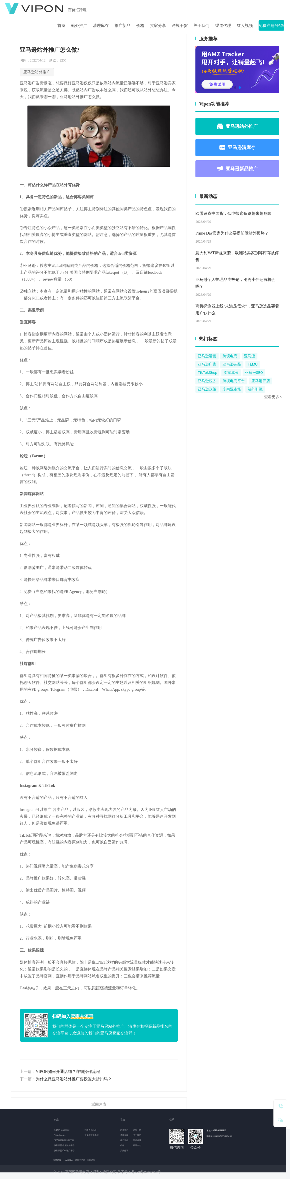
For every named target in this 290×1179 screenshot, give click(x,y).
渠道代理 (223, 25)
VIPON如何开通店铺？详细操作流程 (68, 1071)
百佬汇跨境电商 (92, 1135)
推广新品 (123, 25)
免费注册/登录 (271, 25)
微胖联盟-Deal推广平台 (64, 1150)
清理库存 (101, 25)
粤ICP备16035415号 (146, 1172)
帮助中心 (137, 1145)
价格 (140, 25)
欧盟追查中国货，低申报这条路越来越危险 (233, 213)
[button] (235, 87)
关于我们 (201, 25)
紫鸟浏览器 (80, 1160)
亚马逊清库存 (237, 147)
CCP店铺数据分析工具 (64, 1140)
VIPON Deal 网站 (61, 1130)
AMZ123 (69, 1160)
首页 (61, 25)
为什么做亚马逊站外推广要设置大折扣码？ (74, 1079)
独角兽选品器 (91, 1130)
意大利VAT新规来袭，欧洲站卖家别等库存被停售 (237, 256)
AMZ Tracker (60, 1135)
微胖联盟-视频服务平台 (64, 1145)
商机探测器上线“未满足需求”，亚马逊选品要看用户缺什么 (237, 309)
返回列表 (98, 1104)
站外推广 (79, 25)
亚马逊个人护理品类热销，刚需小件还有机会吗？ (235, 283)
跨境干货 (180, 25)
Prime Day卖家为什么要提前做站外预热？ (232, 233)
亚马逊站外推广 (237, 126)
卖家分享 (158, 25)
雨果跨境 (91, 1160)
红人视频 (245, 25)
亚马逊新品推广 (237, 169)
